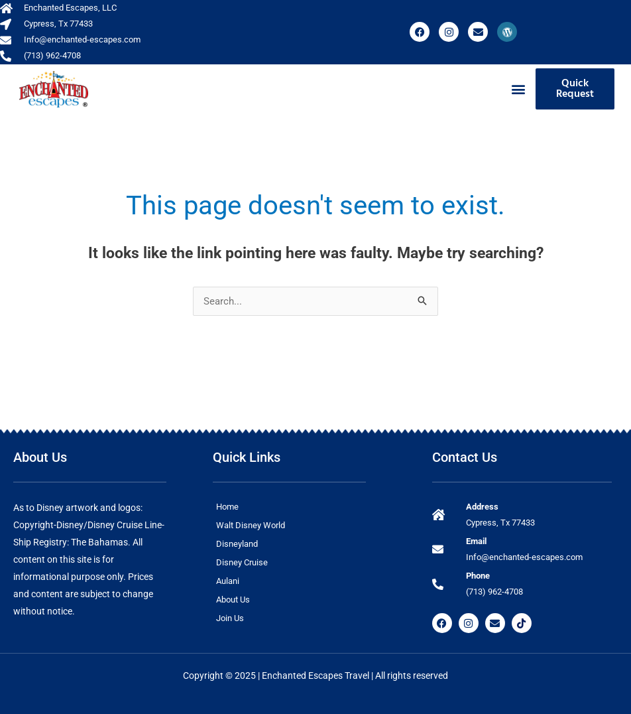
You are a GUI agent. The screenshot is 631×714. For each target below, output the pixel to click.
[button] (518, 89)
